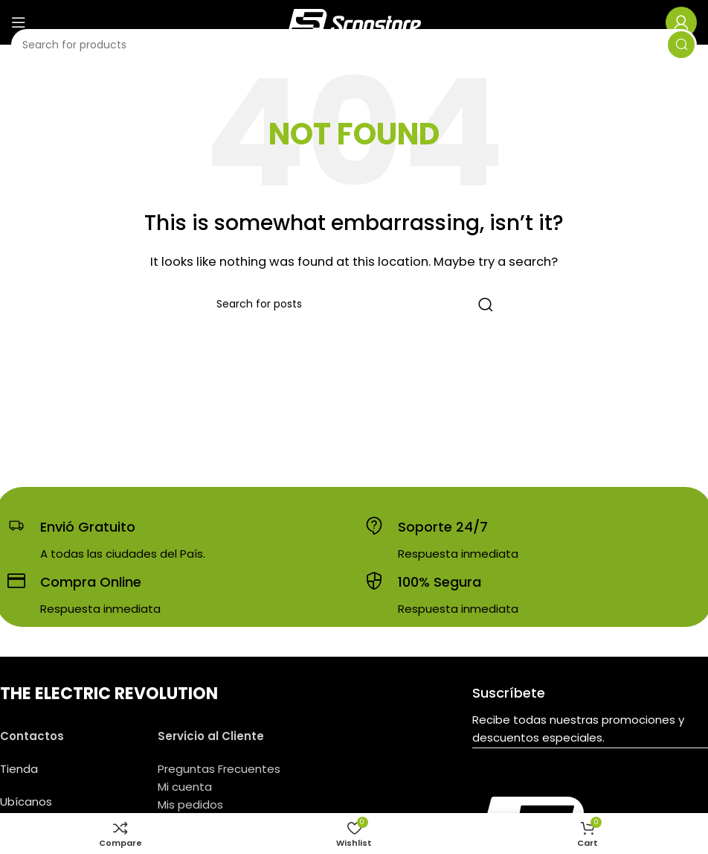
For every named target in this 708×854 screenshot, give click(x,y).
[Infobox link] (106, 540)
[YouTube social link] (608, 785)
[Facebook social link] (568, 785)
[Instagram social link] (587, 785)
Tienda (19, 769)
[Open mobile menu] (18, 22)
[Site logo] (354, 21)
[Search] (354, 44)
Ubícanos (26, 801)
